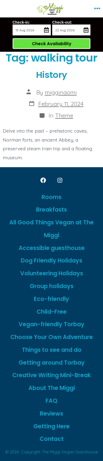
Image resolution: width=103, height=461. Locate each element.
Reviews (51, 413)
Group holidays (51, 286)
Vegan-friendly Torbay (51, 324)
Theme (64, 115)
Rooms (51, 197)
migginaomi (61, 92)
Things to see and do (51, 350)
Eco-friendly (51, 299)
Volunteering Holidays (51, 273)
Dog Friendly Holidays (51, 260)
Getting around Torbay (52, 363)
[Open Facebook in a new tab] (43, 180)
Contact (52, 439)
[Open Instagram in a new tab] (59, 180)
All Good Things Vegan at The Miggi (51, 228)
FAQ (51, 401)
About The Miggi (51, 388)
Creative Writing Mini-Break (51, 375)
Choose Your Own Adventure (51, 337)
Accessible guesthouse (52, 248)
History (51, 75)
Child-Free (52, 312)
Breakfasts (51, 209)
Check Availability (51, 44)
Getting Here (51, 426)
